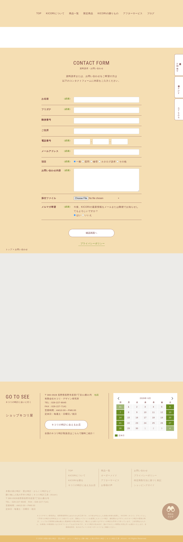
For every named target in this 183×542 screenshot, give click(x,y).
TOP (38, 13)
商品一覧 (74, 13)
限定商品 (88, 13)
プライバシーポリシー (92, 243)
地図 (96, 395)
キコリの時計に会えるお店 (66, 424)
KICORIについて (55, 13)
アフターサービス (133, 13)
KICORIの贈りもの (108, 13)
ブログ (150, 13)
